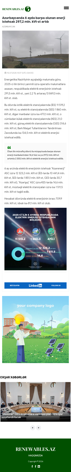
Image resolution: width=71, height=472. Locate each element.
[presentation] (32, 427)
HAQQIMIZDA (35, 455)
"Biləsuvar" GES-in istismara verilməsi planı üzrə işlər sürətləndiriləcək (32, 416)
